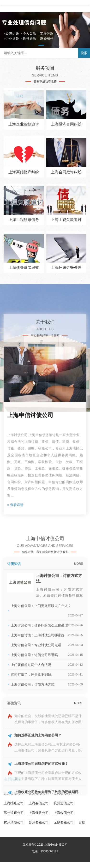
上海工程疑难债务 (23, 220)
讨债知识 (14, 779)
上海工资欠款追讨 (66, 220)
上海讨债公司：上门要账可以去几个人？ (47, 828)
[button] (41, 45)
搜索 (84, 53)
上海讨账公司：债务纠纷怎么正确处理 (47, 841)
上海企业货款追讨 (23, 124)
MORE (78, 779)
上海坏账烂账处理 (66, 267)
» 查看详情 (15, 672)
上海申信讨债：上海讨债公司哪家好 (47, 851)
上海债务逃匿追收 (23, 267)
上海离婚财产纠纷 (23, 172)
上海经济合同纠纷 (66, 124)
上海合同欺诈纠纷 (66, 172)
